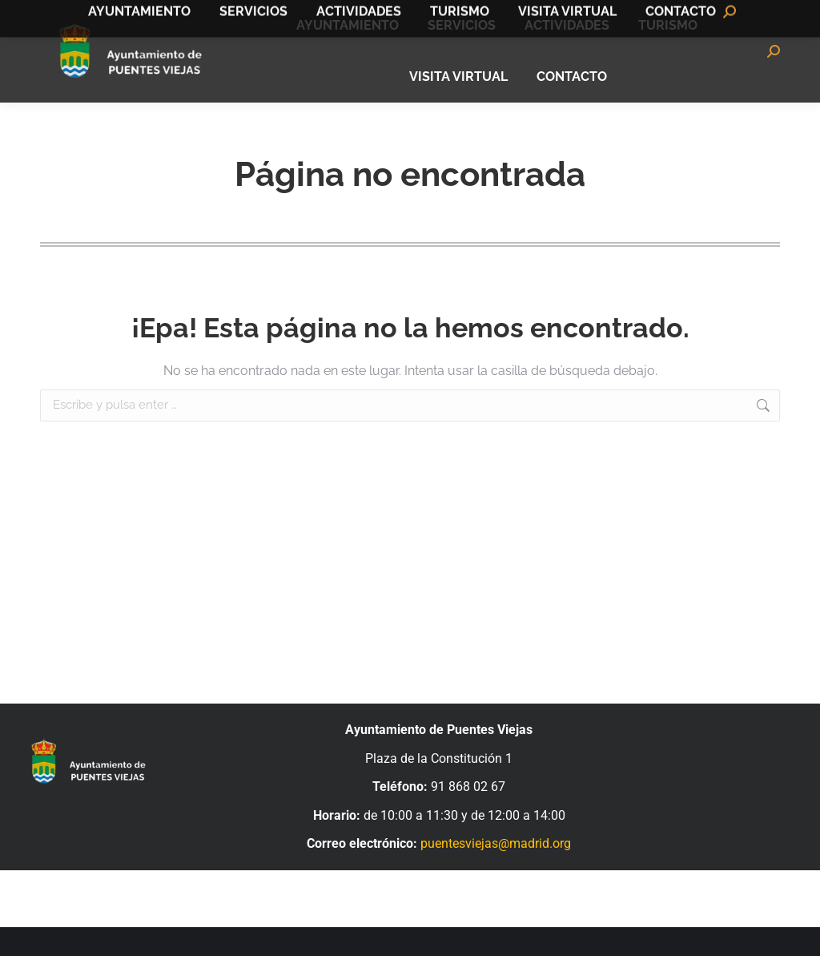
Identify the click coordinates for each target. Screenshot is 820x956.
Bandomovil (740, 14)
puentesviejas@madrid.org (495, 872)
